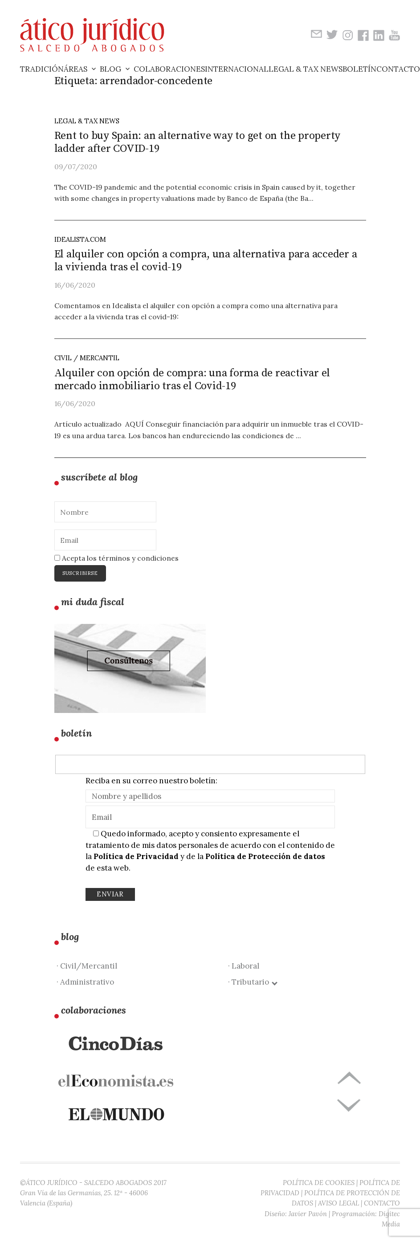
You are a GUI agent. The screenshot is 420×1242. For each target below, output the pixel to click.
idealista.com (80, 239)
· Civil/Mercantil (87, 966)
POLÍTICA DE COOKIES (319, 1182)
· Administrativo (85, 982)
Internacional (237, 69)
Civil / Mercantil (86, 358)
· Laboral (243, 966)
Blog (110, 69)
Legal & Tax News (306, 69)
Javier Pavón (308, 1213)
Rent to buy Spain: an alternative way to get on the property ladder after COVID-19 (197, 142)
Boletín (359, 69)
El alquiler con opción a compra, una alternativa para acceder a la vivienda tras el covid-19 (205, 261)
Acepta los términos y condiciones (116, 558)
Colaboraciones (169, 69)
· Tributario (252, 982)
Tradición (42, 69)
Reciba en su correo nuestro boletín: (151, 781)
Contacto (398, 69)
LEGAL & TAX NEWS (86, 121)
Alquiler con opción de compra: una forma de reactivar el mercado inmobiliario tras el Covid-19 (192, 379)
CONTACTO (382, 1203)
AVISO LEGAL (338, 1203)
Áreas (75, 69)
